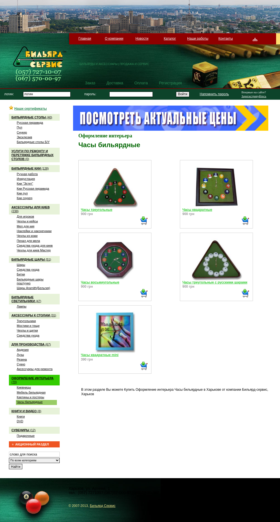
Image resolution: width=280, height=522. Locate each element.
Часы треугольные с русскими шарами (214, 282)
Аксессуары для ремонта (34, 369)
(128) (30, 168)
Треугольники (26, 321)
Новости (142, 38)
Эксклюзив (24, 137)
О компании (114, 38)
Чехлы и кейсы (27, 221)
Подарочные (26, 435)
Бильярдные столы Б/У (33, 142)
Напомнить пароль (214, 94)
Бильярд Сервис (102, 506)
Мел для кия (25, 226)
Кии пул (22, 193)
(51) (31, 259)
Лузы (20, 354)
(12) (23, 430)
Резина (22, 359)
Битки (21, 274)
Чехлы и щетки (27, 330)
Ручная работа (27, 174)
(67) (31, 344)
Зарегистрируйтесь (254, 96)
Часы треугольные (96, 210)
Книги (21, 416)
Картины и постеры (30, 397)
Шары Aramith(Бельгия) (33, 288)
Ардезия (23, 349)
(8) (26, 411)
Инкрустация (26, 178)
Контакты (225, 38)
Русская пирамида (30, 122)
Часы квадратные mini (100, 355)
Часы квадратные (197, 210)
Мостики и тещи (28, 325)
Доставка (115, 83)
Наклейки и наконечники (34, 231)
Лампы (21, 306)
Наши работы (197, 38)
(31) (33, 315)
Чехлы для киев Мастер (34, 250)
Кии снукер (24, 198)
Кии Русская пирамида (33, 188)
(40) (31, 117)
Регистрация (170, 83)
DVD (20, 421)
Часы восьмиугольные (100, 282)
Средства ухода (28, 269)
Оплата (141, 83)
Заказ (90, 83)
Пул (19, 127)
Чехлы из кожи (27, 235)
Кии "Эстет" (25, 183)
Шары (21, 264)
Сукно (21, 364)
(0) (32, 155)
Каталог (170, 38)
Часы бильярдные (30, 402)
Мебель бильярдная (31, 392)
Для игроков (25, 216)
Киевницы (24, 387)
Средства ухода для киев (35, 245)
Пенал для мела (28, 240)
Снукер (22, 132)
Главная (84, 38)
